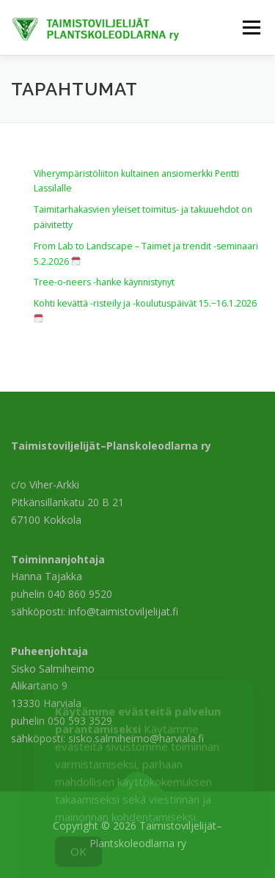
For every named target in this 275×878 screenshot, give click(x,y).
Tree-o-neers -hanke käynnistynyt (104, 282)
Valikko (251, 27)
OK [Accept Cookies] (78, 859)
